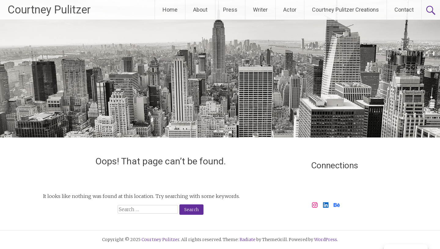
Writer (260, 9)
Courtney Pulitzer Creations (345, 9)
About (200, 9)
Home (170, 9)
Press (230, 9)
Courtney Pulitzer (49, 9)
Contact (404, 9)
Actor (289, 9)
